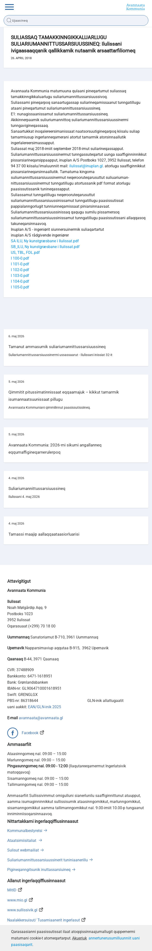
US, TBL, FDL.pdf (25, 252)
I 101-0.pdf (20, 264)
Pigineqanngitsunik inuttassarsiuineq (38, 869)
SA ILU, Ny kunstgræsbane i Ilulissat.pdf (45, 241)
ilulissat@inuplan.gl (86, 166)
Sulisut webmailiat (23, 850)
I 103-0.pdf (20, 275)
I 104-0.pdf (20, 281)
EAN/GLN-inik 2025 (44, 707)
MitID (11, 890)
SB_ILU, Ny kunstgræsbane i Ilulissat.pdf (45, 246)
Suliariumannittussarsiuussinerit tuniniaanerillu (47, 860)
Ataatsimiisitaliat (22, 840)
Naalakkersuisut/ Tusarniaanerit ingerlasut (43, 920)
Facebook (30, 733)
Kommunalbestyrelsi (24, 830)
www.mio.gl (17, 900)
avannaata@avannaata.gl (41, 718)
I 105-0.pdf (20, 287)
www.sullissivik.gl (22, 910)
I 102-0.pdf (20, 270)
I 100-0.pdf (20, 258)
